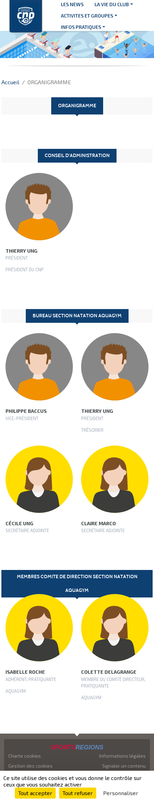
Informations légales (122, 756)
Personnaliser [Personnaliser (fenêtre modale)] (120, 793)
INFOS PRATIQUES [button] (81, 27)
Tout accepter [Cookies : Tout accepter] (35, 793)
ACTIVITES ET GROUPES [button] (87, 16)
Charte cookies (24, 756)
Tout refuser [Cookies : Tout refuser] (78, 793)
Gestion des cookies (30, 766)
